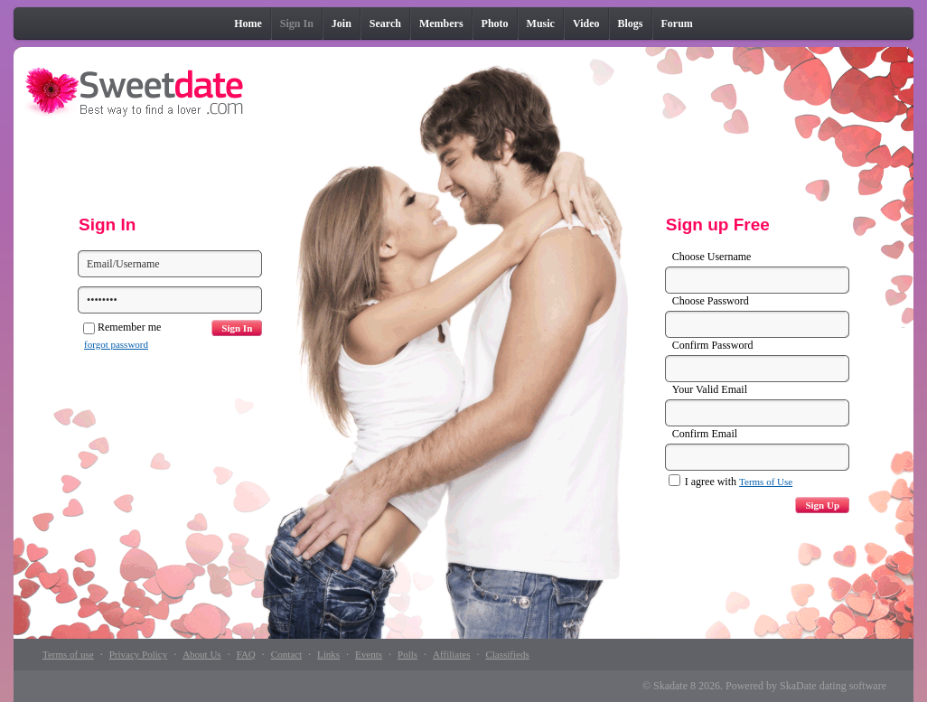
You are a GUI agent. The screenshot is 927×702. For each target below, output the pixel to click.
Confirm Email (704, 433)
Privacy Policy (138, 654)
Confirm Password (713, 345)
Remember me (122, 327)
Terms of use (68, 654)
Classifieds (507, 654)
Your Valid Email (709, 389)
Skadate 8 (674, 685)
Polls (407, 654)
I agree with (730, 481)
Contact (286, 654)
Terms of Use (765, 481)
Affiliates (451, 654)
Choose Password (710, 301)
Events (368, 654)
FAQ (246, 654)
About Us (201, 654)
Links (328, 654)
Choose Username (712, 256)
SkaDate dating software (833, 685)
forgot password (116, 344)
